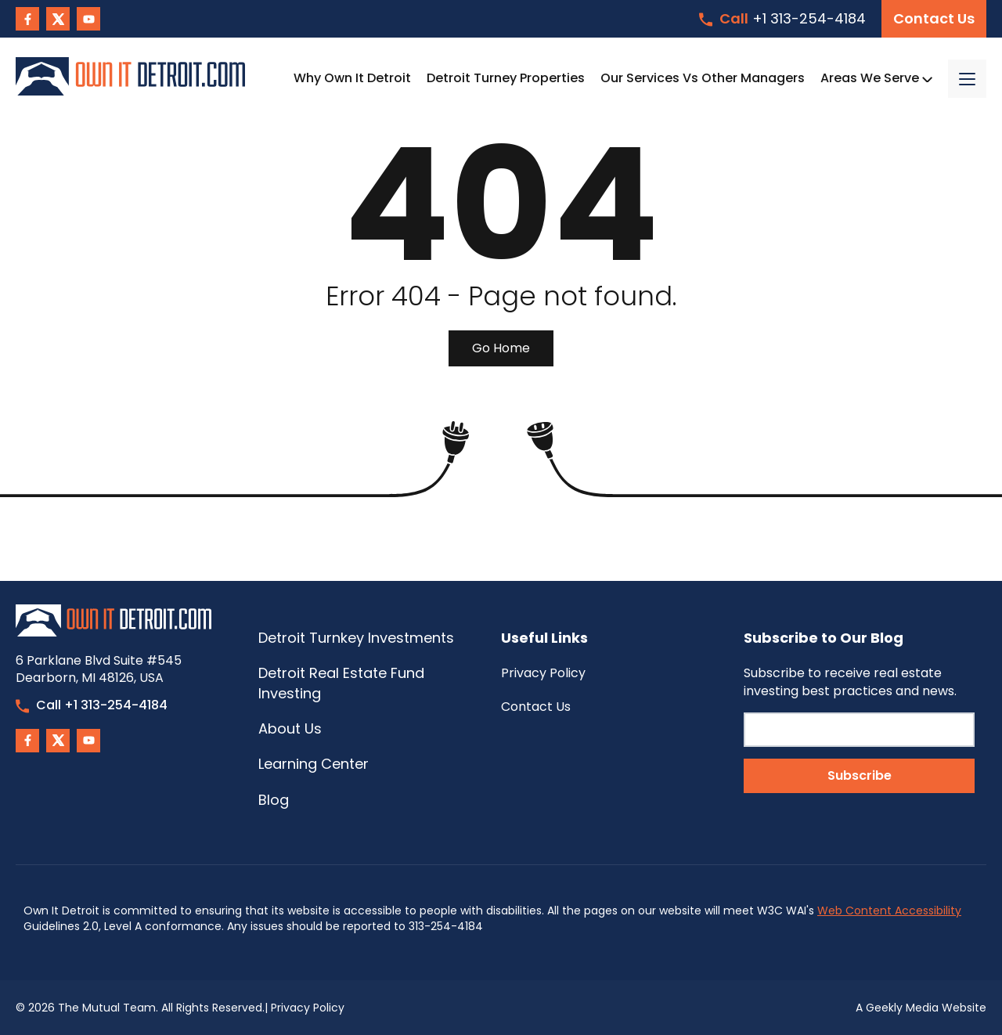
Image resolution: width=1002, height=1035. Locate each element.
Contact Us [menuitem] (536, 707)
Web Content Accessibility (889, 910)
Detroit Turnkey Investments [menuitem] (356, 637)
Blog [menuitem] (273, 800)
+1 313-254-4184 (782, 18)
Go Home (501, 348)
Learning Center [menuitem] (313, 764)
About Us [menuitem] (290, 728)
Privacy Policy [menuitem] (543, 673)
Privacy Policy (307, 1007)
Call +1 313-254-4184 (92, 705)
